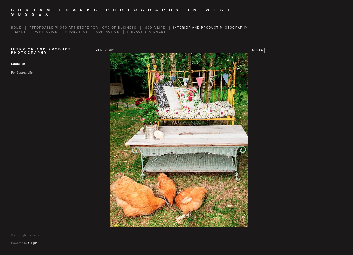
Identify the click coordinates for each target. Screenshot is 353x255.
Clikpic (32, 243)
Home (16, 27)
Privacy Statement (146, 31)
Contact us (107, 31)
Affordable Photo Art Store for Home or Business (83, 27)
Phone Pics (76, 31)
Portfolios (45, 31)
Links (20, 31)
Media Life (155, 27)
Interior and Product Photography (210, 27)
